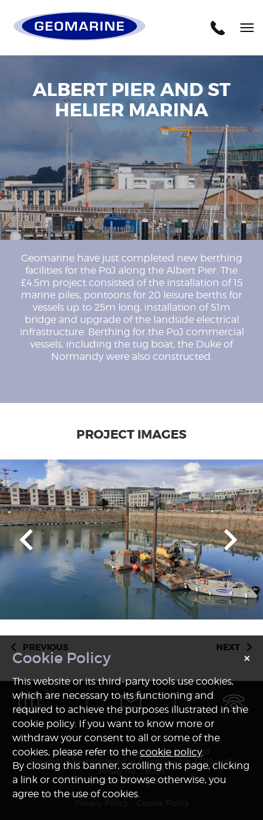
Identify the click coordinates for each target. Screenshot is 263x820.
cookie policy (171, 752)
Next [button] (230, 540)
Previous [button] (26, 540)
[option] (131, 539)
